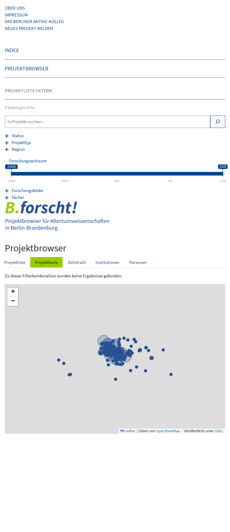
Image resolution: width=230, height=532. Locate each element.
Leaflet (127, 431)
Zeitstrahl (77, 262)
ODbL (219, 431)
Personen (137, 262)
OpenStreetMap (168, 431)
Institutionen (107, 262)
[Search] (217, 122)
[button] (13, 292)
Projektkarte (46, 262)
